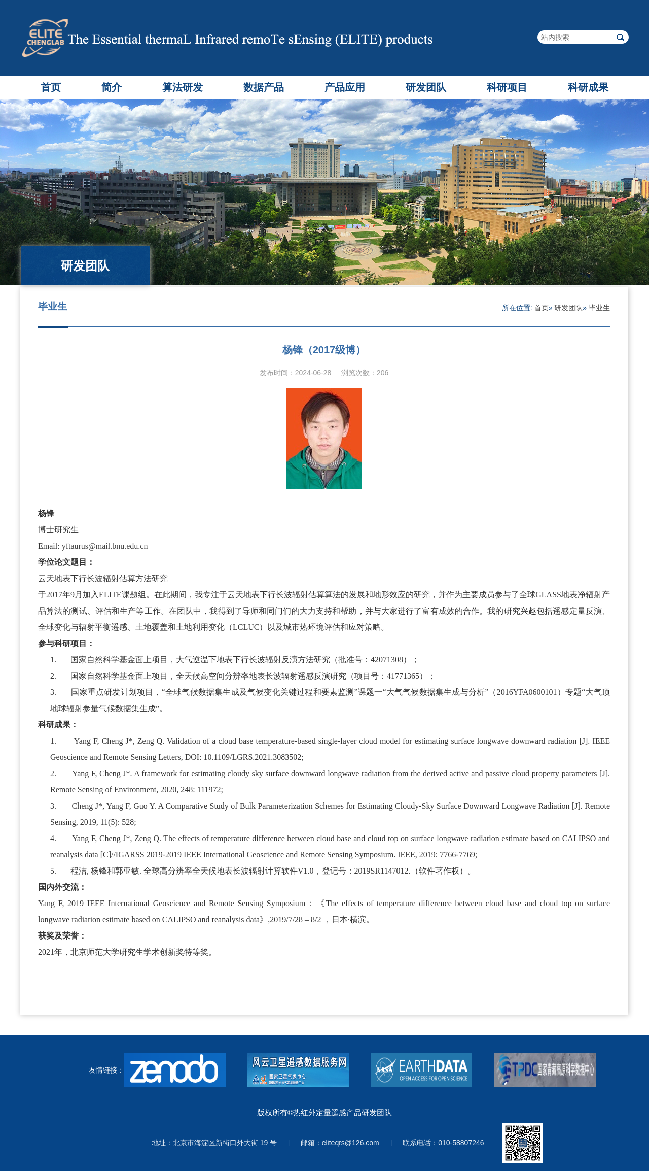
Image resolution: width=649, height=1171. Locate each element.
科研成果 (588, 87)
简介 (111, 87)
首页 (51, 87)
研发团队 (426, 87)
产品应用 (344, 87)
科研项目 (507, 87)
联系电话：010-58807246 (443, 1143)
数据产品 (263, 87)
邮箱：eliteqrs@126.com (340, 1143)
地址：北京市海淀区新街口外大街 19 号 (214, 1143)
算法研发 (182, 87)
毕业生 (599, 308)
